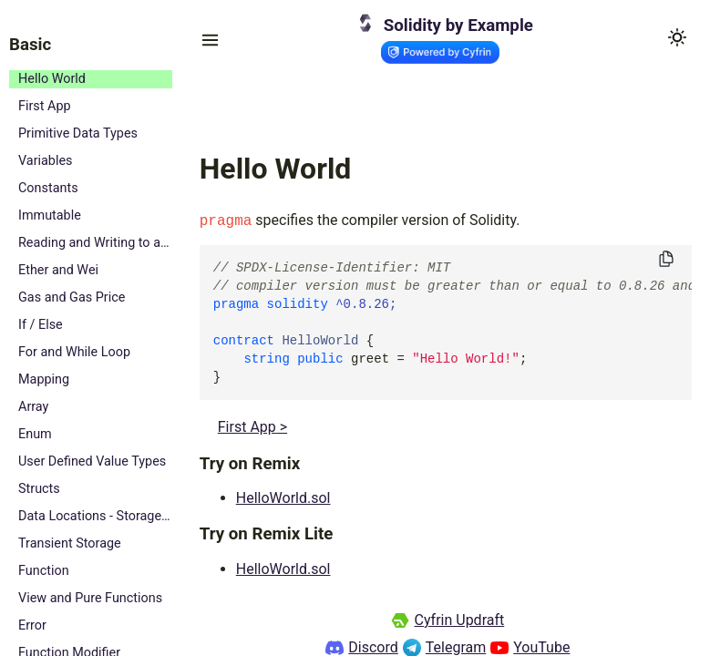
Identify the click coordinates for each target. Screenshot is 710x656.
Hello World (52, 79)
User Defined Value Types (92, 461)
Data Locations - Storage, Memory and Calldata (95, 516)
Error (32, 625)
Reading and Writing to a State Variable (95, 243)
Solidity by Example (458, 25)
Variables (45, 161)
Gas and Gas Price (71, 297)
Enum (35, 434)
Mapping (43, 379)
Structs (39, 489)
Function (43, 571)
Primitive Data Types (78, 133)
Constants (48, 188)
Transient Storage (69, 543)
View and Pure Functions (90, 598)
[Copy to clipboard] (666, 260)
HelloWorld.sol (283, 498)
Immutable (49, 215)
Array (33, 407)
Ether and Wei (58, 270)
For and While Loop (74, 352)
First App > (252, 427)
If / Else (40, 325)
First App (44, 106)
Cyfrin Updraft (459, 620)
